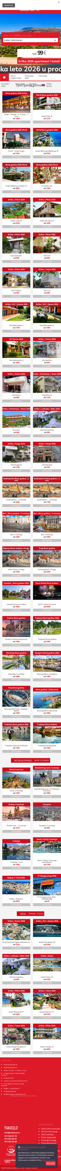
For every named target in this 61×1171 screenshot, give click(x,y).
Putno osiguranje (48, 1137)
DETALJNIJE (16, 122)
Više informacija (48, 1160)
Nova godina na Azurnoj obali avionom (12, 1085)
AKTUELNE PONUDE (23, 760)
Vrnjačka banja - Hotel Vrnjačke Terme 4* (13, 1074)
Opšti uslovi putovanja (50, 1128)
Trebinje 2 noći (9, 1078)
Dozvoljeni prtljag (48, 1140)
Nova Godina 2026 (16, 77)
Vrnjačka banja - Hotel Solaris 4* (15, 1094)
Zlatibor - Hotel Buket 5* (12, 1088)
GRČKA (23, 913)
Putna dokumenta (48, 1143)
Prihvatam (51, 1163)
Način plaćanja (47, 1134)
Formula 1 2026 (5, 85)
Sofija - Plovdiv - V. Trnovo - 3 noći (15, 1070)
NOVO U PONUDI (41, 760)
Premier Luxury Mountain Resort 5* (16, 1081)
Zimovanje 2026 (29, 77)
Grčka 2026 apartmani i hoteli (39, 61)
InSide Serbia (49, 85)
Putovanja (43, 76)
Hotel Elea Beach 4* (10, 1068)
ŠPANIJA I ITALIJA (36, 913)
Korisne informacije (49, 1131)
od (39, 53)
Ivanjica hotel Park (10, 1091)
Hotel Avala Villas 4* (10, 1065)
